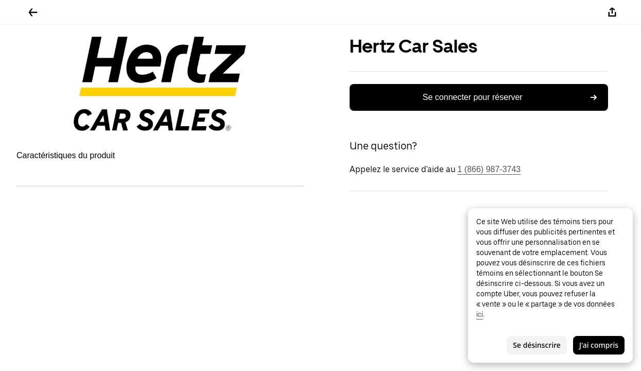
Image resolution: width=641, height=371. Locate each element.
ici (479, 314)
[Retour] (33, 12)
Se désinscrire (537, 345)
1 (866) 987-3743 (489, 169)
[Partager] (612, 12)
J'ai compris (598, 345)
